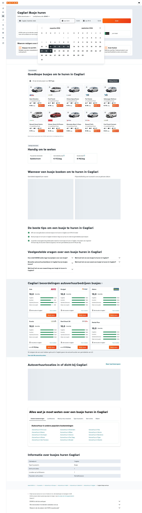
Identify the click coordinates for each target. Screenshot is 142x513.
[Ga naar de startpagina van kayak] (12, 3)
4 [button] (46, 42)
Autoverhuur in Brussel (66, 440)
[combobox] (24, 16)
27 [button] (55, 55)
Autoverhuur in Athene (38, 437)
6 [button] (100, 38)
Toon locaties (53, 310)
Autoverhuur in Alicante (95, 440)
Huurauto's (39, 485)
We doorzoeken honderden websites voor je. (75, 505)
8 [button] (63, 42)
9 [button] (82, 42)
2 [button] (82, 38)
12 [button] (50, 46)
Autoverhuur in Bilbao (66, 432)
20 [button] (55, 51)
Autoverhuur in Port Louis (39, 430)
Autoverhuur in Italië (63, 485)
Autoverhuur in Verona (95, 432)
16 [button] (68, 46)
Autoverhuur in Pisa (94, 430)
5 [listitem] (49, 103)
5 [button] (50, 42)
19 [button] (50, 51)
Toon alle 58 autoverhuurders (37, 355)
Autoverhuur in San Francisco (40, 440)
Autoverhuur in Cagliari (89, 485)
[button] (3, 3)
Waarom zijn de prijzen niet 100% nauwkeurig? (75, 508)
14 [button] (59, 46)
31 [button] (42, 60)
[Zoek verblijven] (3, 12)
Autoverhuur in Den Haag (67, 437)
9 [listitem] (86, 103)
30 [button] (68, 55)
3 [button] (41, 42)
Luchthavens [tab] (51, 418)
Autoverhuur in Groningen (39, 435)
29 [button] (63, 55)
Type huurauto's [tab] (78, 418)
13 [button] (55, 46)
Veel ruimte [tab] (89, 418)
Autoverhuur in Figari (95, 437)
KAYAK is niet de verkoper (75, 501)
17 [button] (41, 51)
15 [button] (63, 46)
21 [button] (59, 51)
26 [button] (50, 55)
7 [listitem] (31, 103)
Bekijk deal (41, 105)
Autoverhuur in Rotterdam (67, 430)
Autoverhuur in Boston (38, 432)
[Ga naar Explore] (3, 25)
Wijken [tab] (98, 418)
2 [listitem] (34, 103)
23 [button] (68, 51)
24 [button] (42, 55)
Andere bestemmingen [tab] (37, 418)
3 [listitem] (53, 103)
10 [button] (42, 46)
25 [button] (46, 55)
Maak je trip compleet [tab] (64, 418)
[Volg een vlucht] (3, 29)
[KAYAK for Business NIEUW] (3, 33)
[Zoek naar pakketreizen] (3, 20)
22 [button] (63, 51)
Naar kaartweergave (113, 364)
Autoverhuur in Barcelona (96, 435)
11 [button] (46, 46)
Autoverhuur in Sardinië (76, 485)
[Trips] (3, 38)
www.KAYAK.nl (31, 485)
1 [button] (63, 38)
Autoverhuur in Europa (50, 485)
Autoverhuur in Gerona (66, 435)
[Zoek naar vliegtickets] (3, 8)
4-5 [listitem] (39, 103)
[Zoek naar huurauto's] (3, 16)
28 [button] (59, 55)
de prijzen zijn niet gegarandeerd (66, 496)
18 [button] (46, 51)
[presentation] (102, 283)
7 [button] (59, 42)
